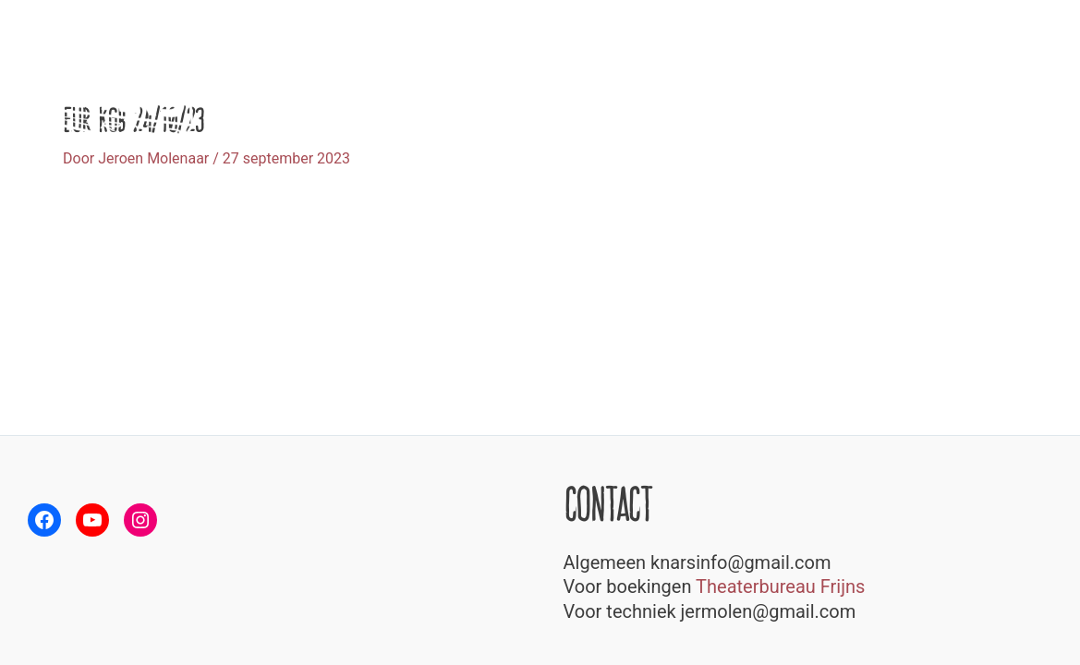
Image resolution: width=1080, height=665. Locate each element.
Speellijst (935, 92)
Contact (1021, 92)
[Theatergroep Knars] (106, 91)
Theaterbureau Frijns (780, 586)
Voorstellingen (728, 92)
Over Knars (841, 92)
